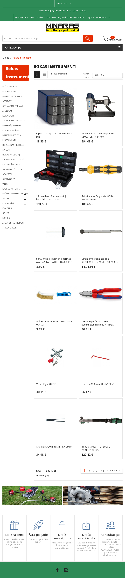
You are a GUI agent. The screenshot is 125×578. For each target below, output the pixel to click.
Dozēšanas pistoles (13, 144)
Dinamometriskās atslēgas (12, 99)
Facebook (57, 570)
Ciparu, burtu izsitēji (13, 159)
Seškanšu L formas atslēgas (12, 108)
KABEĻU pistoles (11, 188)
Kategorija (13, 47)
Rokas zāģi (8, 203)
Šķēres (6, 217)
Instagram (66, 570)
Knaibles (7, 208)
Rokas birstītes (10, 130)
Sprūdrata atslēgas (13, 120)
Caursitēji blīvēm (11, 164)
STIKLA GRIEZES (10, 227)
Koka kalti (8, 115)
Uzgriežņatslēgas (12, 125)
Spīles (5, 213)
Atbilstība (107, 75)
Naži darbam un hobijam (15, 193)
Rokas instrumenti (17, 72)
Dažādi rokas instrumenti (9, 89)
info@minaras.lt (103, 17)
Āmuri (5, 198)
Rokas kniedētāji (11, 154)
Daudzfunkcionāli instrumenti (12, 137)
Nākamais (114, 470)
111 (101, 470)
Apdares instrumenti (13, 222)
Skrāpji (6, 149)
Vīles (5, 183)
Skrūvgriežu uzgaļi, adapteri (13, 172)
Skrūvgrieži (8, 179)
